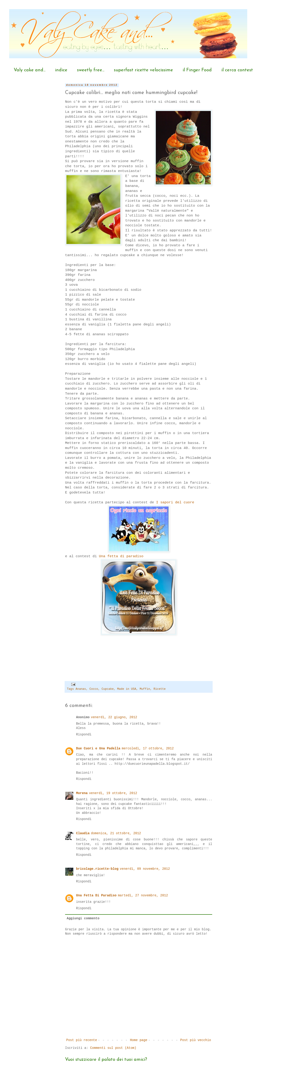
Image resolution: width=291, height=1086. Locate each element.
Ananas (81, 689)
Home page (138, 1040)
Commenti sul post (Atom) (113, 1048)
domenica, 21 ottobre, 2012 (116, 833)
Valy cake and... (29, 70)
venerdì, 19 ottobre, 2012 (113, 793)
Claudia (83, 833)
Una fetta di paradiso (121, 556)
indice (61, 70)
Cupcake (108, 689)
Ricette (160, 689)
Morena (82, 793)
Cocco (93, 689)
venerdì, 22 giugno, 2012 (114, 717)
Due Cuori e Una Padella (98, 748)
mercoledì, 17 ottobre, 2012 (148, 748)
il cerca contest (237, 70)
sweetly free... (90, 70)
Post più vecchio (195, 1040)
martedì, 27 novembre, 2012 (143, 895)
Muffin (145, 689)
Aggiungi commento (83, 918)
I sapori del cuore (175, 502)
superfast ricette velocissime (143, 70)
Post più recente (81, 1040)
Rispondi (83, 734)
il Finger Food (197, 70)
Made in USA (126, 689)
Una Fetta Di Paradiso (96, 895)
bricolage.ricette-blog (97, 869)
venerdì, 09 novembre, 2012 (145, 869)
